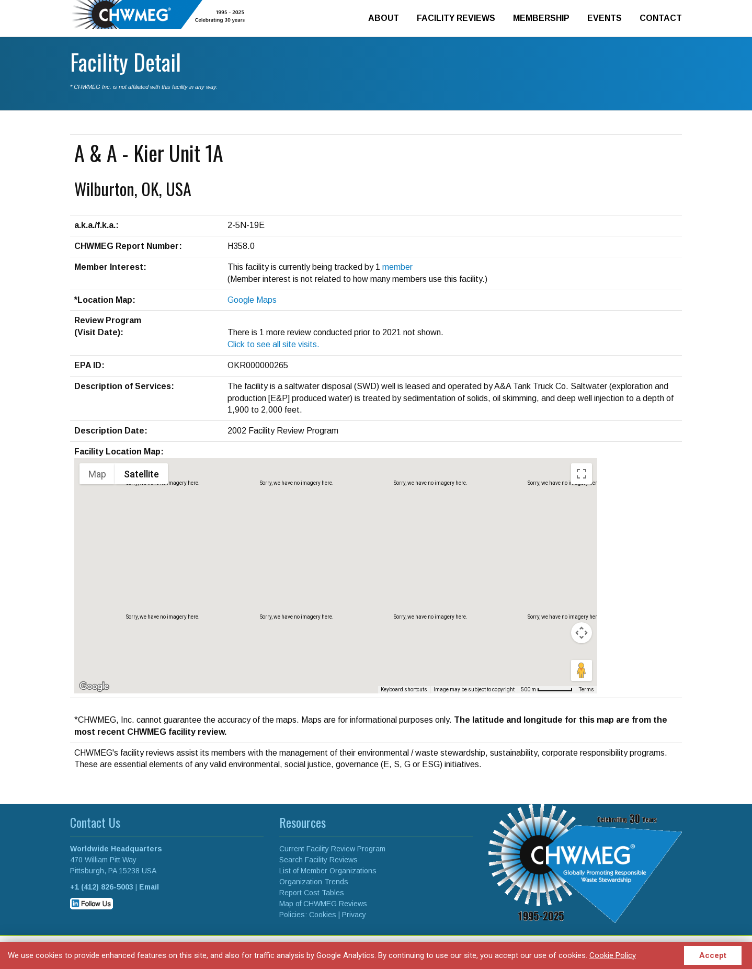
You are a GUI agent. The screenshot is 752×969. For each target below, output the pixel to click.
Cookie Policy (612, 955)
